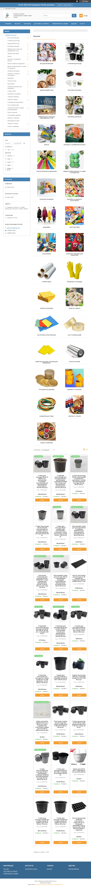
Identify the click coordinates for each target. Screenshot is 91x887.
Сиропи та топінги (74, 416)
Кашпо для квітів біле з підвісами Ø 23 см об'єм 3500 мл (79, 770)
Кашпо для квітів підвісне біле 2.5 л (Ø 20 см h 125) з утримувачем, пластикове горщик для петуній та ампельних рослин (42, 726)
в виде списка (87, 450)
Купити (42, 500)
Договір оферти (11, 28)
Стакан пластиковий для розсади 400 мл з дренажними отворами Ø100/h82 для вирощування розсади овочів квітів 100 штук (42, 774)
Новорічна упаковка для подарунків (74, 254)
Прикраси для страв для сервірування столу (46, 117)
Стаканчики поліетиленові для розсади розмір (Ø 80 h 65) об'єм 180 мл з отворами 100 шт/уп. (42, 629)
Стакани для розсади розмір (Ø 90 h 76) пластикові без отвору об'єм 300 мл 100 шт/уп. (79, 629)
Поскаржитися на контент (41, 884)
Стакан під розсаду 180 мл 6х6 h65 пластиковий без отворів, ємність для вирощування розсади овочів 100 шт (42, 531)
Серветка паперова (46, 308)
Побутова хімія (74, 227)
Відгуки (74, 23)
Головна (8, 23)
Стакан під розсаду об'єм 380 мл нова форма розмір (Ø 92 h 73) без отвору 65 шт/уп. (79, 724)
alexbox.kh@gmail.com (13, 228)
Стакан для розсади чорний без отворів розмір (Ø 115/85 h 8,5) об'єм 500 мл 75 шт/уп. (42, 821)
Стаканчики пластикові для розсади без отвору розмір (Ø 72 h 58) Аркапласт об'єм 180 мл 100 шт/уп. (42, 678)
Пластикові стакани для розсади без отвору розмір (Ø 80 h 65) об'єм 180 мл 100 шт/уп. (60, 724)
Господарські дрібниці (46, 389)
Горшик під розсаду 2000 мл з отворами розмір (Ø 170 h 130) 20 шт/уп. (79, 677)
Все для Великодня (46, 63)
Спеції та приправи (46, 443)
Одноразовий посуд (46, 90)
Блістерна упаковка (74, 90)
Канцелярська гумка (47, 416)
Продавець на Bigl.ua (45, 882)
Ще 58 (8, 170)
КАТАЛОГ (49, 869)
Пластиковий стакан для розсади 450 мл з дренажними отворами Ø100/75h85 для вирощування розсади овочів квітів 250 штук (60, 581)
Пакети (46, 144)
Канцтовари (46, 254)
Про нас (17, 23)
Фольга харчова (74, 361)
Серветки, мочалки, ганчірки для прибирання (46, 362)
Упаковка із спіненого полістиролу (74, 200)
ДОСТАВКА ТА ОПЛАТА (10, 871)
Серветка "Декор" (74, 308)
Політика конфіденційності (56, 884)
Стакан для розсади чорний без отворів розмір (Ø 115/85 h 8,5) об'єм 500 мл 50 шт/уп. (60, 821)
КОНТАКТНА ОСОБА (31, 869)
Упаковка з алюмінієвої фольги (74, 144)
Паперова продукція (46, 199)
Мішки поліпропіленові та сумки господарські (75, 172)
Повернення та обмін (60, 23)
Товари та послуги (10, 35)
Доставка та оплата (41, 23)
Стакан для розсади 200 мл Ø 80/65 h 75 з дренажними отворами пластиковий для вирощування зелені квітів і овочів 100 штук (42, 481)
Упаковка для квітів (74, 117)
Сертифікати (24, 28)
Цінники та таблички (74, 389)
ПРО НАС (6, 869)
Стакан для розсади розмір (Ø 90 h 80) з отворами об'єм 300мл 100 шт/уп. (60, 772)
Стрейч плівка (46, 281)
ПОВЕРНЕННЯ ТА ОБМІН (10, 873)
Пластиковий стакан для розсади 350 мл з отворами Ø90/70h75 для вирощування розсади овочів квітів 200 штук (79, 531)
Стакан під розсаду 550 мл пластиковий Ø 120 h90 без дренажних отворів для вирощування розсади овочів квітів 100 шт (79, 480)
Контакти (27, 23)
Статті (82, 23)
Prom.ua (54, 881)
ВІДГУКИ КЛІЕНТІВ (74, 869)
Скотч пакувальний (74, 335)
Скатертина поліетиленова (46, 335)
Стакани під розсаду (75, 63)
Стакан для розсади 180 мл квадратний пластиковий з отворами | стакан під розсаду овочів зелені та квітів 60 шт (60, 531)
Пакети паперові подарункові (46, 171)
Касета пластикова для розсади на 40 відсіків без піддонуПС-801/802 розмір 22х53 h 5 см (78, 578)
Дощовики (46, 227)
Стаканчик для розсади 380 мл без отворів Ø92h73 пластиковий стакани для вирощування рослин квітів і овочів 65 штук (60, 631)
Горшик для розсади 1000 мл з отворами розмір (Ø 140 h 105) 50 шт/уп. (60, 677)
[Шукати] (74, 15)
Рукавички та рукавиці (74, 281)
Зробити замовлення (64, 5)
